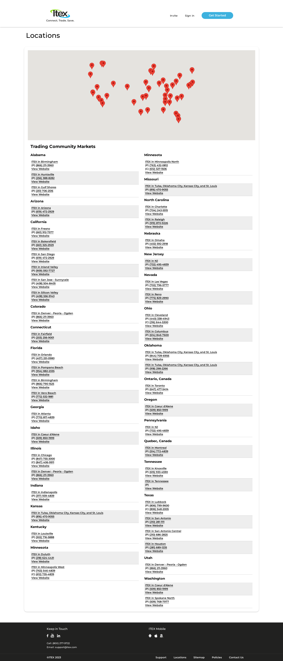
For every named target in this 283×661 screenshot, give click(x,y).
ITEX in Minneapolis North (162, 161)
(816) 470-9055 (45, 516)
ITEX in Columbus (156, 331)
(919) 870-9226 (158, 223)
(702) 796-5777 (159, 285)
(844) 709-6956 (159, 355)
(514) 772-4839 (158, 451)
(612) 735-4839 (45, 574)
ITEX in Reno (153, 294)
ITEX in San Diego (43, 254)
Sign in (190, 15)
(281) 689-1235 (158, 547)
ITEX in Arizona (41, 208)
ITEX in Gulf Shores (43, 187)
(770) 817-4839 (45, 417)
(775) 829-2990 (159, 298)
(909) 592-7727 (45, 270)
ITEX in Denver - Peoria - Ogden (52, 313)
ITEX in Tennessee (157, 481)
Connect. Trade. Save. (60, 15)
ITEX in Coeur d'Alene (45, 434)
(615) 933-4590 (158, 472)
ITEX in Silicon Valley (44, 292)
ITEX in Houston (155, 543)
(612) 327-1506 (158, 168)
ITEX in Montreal (156, 447)
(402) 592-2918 (158, 243)
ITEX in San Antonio (158, 518)
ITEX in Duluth (40, 554)
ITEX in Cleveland (156, 315)
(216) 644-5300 (158, 322)
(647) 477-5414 (158, 389)
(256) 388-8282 (45, 178)
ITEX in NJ (151, 260)
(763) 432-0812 (158, 165)
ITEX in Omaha (155, 240)
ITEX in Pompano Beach (47, 367)
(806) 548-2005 (159, 509)
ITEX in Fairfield (41, 334)
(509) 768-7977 (159, 601)
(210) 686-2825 (158, 534)
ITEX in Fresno (40, 228)
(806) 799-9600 (159, 505)
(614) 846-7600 (159, 335)
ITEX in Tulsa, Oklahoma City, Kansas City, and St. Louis (67, 512)
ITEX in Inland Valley (44, 267)
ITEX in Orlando (41, 354)
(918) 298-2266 (158, 368)
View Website (40, 168)
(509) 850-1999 (45, 438)
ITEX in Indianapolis (44, 492)
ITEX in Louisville (42, 533)
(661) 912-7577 (45, 232)
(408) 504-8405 (46, 283)
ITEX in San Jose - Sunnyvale (50, 279)
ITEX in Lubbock (155, 501)
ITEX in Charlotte (156, 206)
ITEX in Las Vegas (156, 281)
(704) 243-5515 (158, 210)
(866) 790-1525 (45, 383)
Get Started (217, 15)
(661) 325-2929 (45, 245)
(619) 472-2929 (45, 211)
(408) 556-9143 (45, 296)
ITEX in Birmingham (44, 161)
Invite (174, 15)
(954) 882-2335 (45, 371)
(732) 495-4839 (159, 264)
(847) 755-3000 (45, 458)
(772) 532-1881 (44, 396)
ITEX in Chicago (41, 455)
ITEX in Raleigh (155, 219)
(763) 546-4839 (45, 570)
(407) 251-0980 (45, 358)
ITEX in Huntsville (42, 174)
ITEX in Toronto (155, 385)
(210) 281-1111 (156, 521)
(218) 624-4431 (45, 557)
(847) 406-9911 (45, 462)
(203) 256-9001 (45, 337)
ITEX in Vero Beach (43, 393)
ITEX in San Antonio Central (163, 531)
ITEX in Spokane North (160, 598)
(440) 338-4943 (159, 318)
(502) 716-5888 (45, 537)
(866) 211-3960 (45, 165)
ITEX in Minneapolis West (47, 567)
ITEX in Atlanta (41, 413)
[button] (165, 102)
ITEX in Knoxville (156, 468)
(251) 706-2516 (44, 190)
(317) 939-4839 (45, 495)
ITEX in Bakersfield (43, 241)
